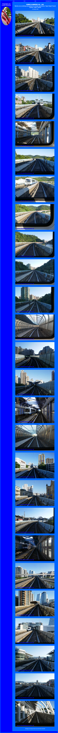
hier (28, 728)
